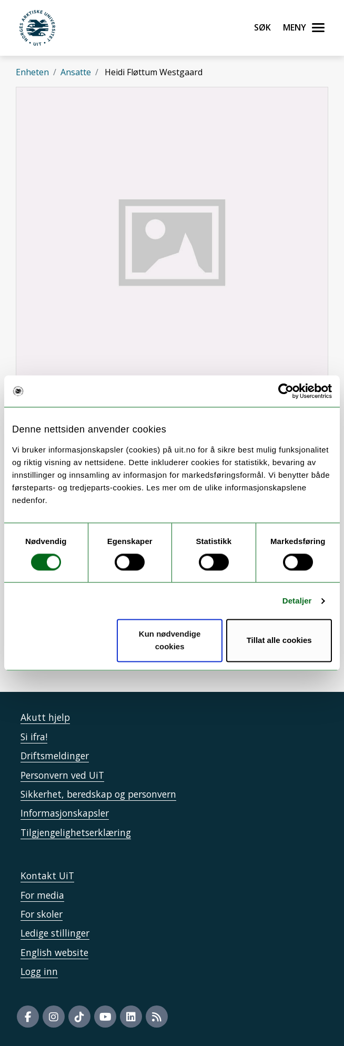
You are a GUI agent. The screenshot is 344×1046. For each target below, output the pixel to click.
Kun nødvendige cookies (170, 640)
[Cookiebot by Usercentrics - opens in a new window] (286, 391)
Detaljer (297, 600)
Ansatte (75, 72)
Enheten (32, 72)
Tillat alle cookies (279, 640)
